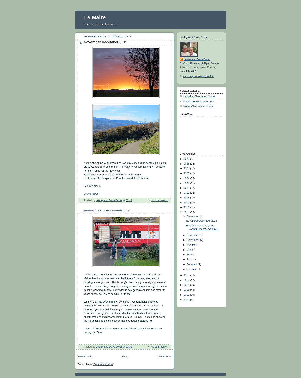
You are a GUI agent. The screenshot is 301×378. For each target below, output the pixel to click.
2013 (187, 280)
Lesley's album (92, 186)
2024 (187, 168)
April (190, 259)
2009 (187, 299)
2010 (187, 294)
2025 (187, 163)
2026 (187, 158)
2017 (187, 202)
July (189, 249)
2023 (187, 173)
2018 (187, 197)
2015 (187, 212)
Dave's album (91, 193)
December (193, 216)
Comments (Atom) (103, 364)
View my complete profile (198, 76)
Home (125, 356)
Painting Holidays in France (198, 101)
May (189, 254)
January (192, 269)
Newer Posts (85, 356)
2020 (187, 188)
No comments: (159, 200)
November (193, 235)
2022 (187, 178)
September (193, 240)
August (191, 245)
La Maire (95, 17)
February (192, 264)
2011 (187, 289)
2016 (187, 207)
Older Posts (164, 356)
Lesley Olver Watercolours (198, 106)
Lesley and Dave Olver (197, 59)
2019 (187, 192)
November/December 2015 (105, 42)
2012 (187, 285)
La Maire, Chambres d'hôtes (199, 96)
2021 (187, 183)
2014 (187, 275)
